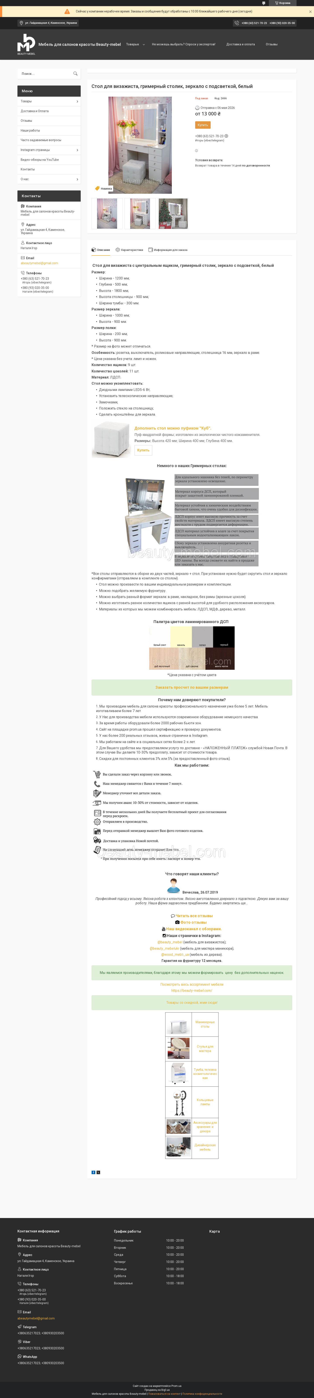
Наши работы (30, 130)
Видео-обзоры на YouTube (40, 159)
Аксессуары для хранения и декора (205, 1127)
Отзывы (272, 44)
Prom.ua (176, 1386)
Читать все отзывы (194, 915)
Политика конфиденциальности (202, 1393)
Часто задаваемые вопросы (41, 140)
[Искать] (75, 74)
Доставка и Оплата (35, 111)
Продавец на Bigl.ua (157, 1389)
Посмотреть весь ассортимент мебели (192, 984)
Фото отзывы (191, 922)
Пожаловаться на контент (164, 1393)
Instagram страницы (35, 150)
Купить (203, 125)
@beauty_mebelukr (164, 948)
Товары (26, 101)
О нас (25, 179)
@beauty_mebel (170, 942)
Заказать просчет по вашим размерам (191, 687)
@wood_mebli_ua (175, 955)
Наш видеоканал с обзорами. (192, 929)
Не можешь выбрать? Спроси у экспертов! (183, 44)
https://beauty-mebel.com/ (191, 991)
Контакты (28, 169)
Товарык (132, 44)
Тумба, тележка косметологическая (205, 1074)
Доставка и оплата (240, 44)
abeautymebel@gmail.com (39, 263)
